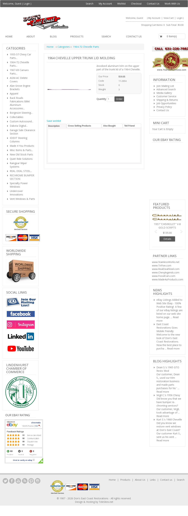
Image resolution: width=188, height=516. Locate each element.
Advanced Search (166, 89)
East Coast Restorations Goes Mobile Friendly (167, 327)
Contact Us (153, 3)
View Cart (169, 17)
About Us (140, 479)
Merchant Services (20, 229)
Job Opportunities (166, 103)
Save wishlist (54, 121)
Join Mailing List (165, 86)
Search (89, 3)
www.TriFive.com (161, 265)
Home (9, 36)
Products (76, 36)
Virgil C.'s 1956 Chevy (168, 395)
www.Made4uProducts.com (167, 279)
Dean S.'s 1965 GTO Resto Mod (167, 369)
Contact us (134, 36)
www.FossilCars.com (163, 276)
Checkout (136, 3)
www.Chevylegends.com (165, 272)
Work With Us (172, 3)
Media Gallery (164, 92)
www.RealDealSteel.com (165, 269)
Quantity (101, 99)
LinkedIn (5, 481)
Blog (53, 36)
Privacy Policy (164, 106)
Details (167, 239)
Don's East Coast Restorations (91, 498)
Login (27, 3)
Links (153, 479)
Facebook (12, 481)
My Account (105, 3)
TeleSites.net (106, 501)
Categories (63, 46)
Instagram (37, 481)
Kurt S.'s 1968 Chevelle (169, 419)
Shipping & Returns (167, 99)
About (30, 36)
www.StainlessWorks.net (165, 262)
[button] (154, 229)
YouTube (18, 481)
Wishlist (121, 3)
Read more (173, 348)
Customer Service (166, 96)
